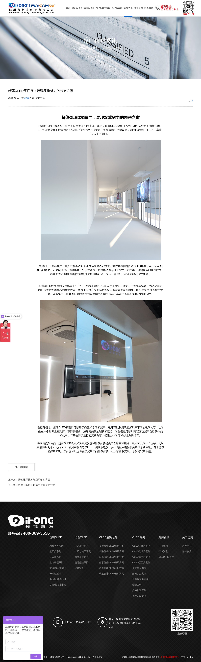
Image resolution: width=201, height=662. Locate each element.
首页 (68, 8)
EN (191, 657)
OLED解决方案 (103, 8)
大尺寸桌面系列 (83, 551)
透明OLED (77, 8)
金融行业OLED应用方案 (111, 551)
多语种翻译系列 (58, 579)
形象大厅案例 (139, 573)
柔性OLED (89, 8)
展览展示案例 (139, 568)
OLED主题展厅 (166, 557)
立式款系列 (55, 557)
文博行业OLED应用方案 (111, 545)
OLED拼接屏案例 (141, 545)
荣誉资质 (187, 551)
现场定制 (79, 568)
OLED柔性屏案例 (141, 551)
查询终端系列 (56, 562)
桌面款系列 (55, 551)
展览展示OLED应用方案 (111, 557)
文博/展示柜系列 (58, 568)
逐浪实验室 (97, 657)
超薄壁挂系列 (82, 562)
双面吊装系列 (82, 557)
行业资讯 (111, 56)
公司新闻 (163, 545)
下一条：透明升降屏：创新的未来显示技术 (31, 485)
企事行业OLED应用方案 (111, 562)
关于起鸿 (138, 8)
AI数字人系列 (56, 545)
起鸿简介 (187, 545)
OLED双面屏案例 (141, 562)
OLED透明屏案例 (141, 557)
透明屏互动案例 (140, 579)
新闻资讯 (128, 8)
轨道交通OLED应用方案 (111, 573)
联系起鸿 (148, 8)
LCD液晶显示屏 (57, 657)
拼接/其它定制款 (58, 584)
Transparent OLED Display (78, 657)
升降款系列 (55, 573)
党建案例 (137, 584)
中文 (183, 657)
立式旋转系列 (82, 545)
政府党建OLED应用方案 (111, 568)
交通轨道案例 (139, 590)
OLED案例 (117, 8)
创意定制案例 (139, 596)
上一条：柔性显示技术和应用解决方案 (29, 479)
